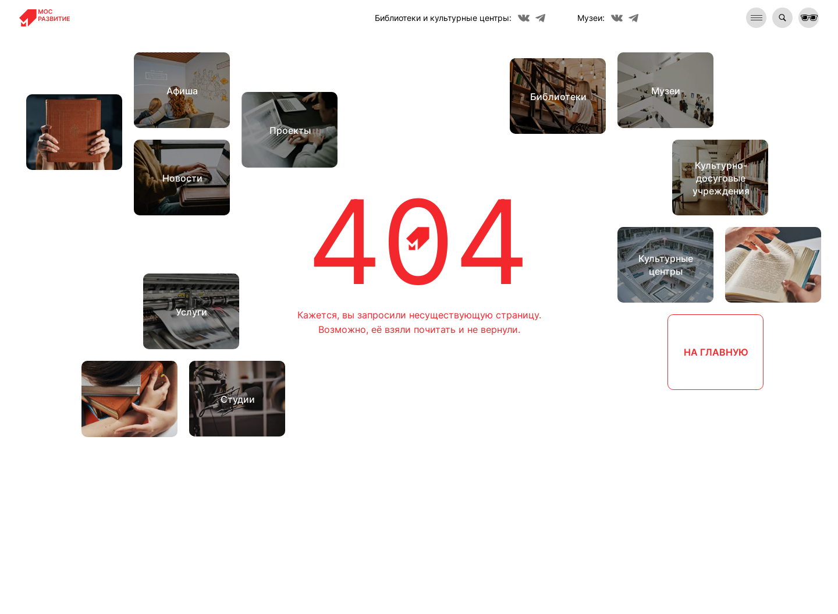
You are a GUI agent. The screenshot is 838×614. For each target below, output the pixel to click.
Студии (238, 399)
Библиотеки (558, 96)
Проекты (290, 130)
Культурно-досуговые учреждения (721, 178)
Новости (182, 178)
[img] (782, 18)
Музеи (665, 91)
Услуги (191, 312)
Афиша (182, 91)
